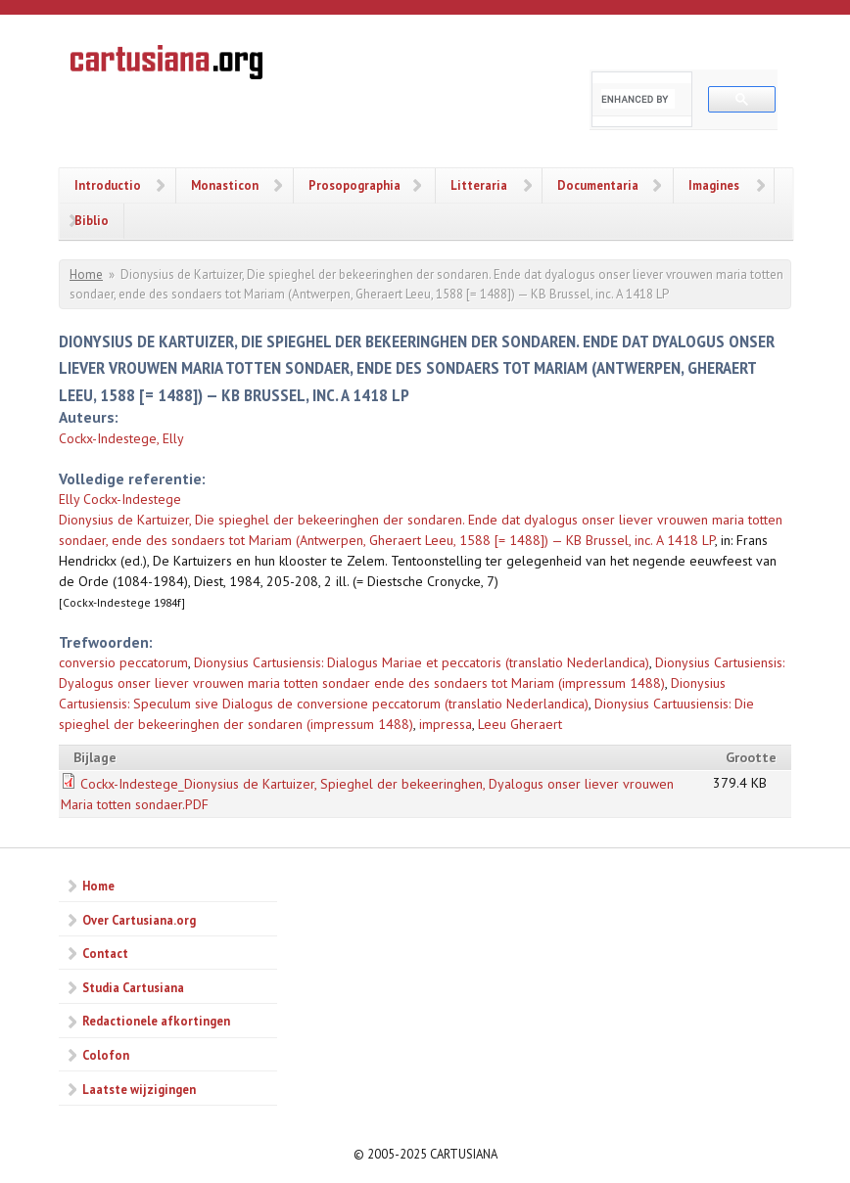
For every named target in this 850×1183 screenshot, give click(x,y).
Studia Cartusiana (133, 987)
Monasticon (225, 185)
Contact (105, 953)
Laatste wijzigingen (139, 1089)
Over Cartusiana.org (139, 920)
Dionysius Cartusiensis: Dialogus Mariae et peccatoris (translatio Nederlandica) (421, 662)
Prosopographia (354, 185)
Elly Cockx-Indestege (120, 499)
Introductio (107, 185)
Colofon (105, 1055)
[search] (638, 99)
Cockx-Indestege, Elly (121, 438)
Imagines (713, 185)
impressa (445, 724)
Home (86, 274)
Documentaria (597, 185)
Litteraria (478, 185)
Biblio (91, 220)
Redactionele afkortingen (156, 1020)
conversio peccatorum (123, 662)
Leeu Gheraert (520, 724)
